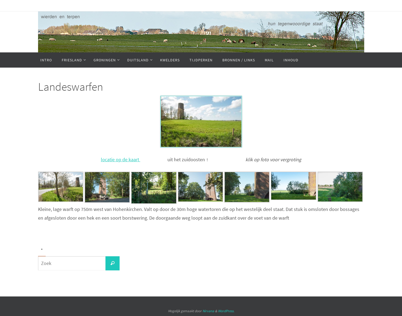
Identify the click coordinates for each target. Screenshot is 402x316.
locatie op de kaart (120, 159)
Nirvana (208, 311)
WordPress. (226, 311)
